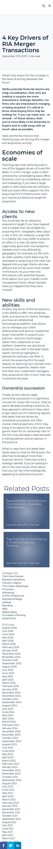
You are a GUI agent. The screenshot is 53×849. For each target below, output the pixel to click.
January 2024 (10, 728)
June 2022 (8, 789)
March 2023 (9, 760)
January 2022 (10, 806)
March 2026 (9, 644)
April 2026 (8, 640)
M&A (26, 28)
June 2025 (8, 673)
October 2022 (10, 777)
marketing (14, 183)
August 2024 (9, 705)
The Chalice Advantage (15, 586)
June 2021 (8, 828)
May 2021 (7, 832)
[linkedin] (17, 845)
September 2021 (11, 819)
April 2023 (8, 757)
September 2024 (11, 702)
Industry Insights (11, 583)
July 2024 (7, 708)
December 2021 (11, 809)
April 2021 (7, 835)
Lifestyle (6, 602)
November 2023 (11, 734)
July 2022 (7, 786)
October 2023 (10, 738)
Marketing (8, 592)
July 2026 (7, 631)
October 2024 (10, 699)
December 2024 (11, 692)
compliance (33, 179)
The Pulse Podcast (12, 576)
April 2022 (8, 796)
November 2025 (11, 657)
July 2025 (7, 670)
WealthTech (9, 618)
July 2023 (7, 747)
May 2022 (7, 793)
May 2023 (7, 754)
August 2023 (9, 744)
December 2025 (11, 653)
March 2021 (8, 838)
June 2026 (8, 634)
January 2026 (10, 650)
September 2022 (11, 780)
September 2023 (11, 741)
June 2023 (8, 751)
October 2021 (10, 815)
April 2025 (8, 679)
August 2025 (9, 666)
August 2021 (9, 822)
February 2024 (10, 725)
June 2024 (8, 712)
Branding (7, 605)
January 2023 (10, 767)
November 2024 (11, 696)
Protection (8, 589)
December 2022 (11, 770)
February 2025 (10, 686)
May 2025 (7, 676)
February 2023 (10, 763)
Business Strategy (12, 599)
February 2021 (10, 841)
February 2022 (10, 802)
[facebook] (3, 845)
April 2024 (8, 718)
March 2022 (9, 799)
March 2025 (9, 682)
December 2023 (11, 731)
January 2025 (10, 689)
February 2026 (10, 647)
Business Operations (13, 579)
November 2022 (11, 773)
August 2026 (9, 627)
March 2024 (9, 721)
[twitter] (10, 845)
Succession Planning (13, 615)
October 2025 (10, 660)
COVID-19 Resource (13, 595)
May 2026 (7, 637)
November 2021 (11, 812)
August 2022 (9, 783)
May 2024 (7, 715)
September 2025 (11, 663)
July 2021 (7, 825)
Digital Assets (9, 612)
